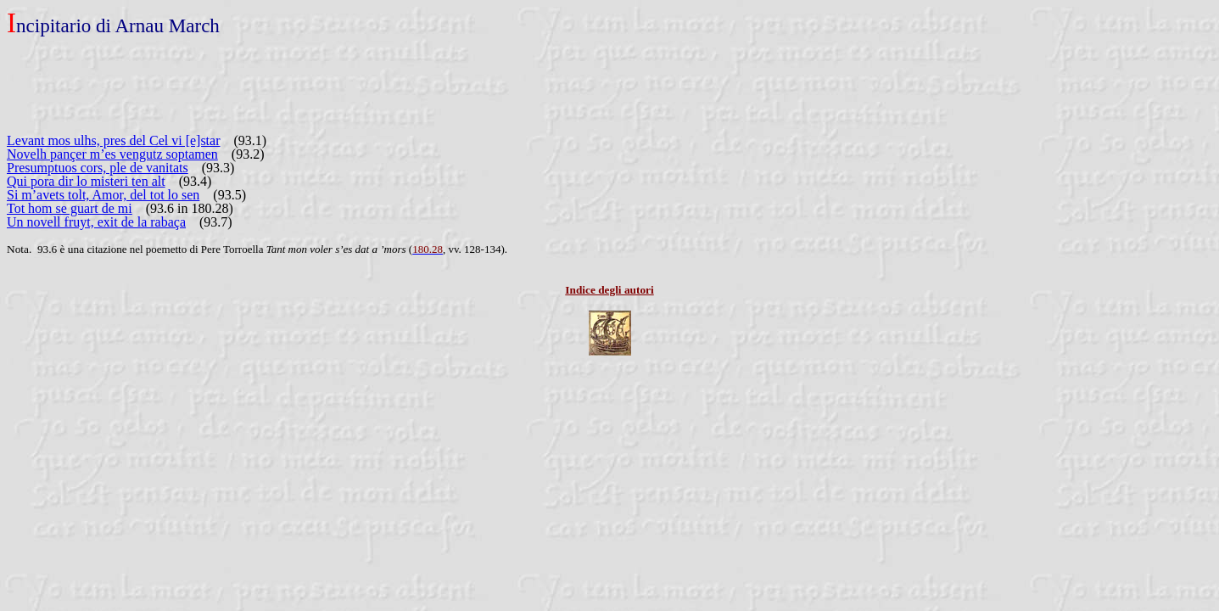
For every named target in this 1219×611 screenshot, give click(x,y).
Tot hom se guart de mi (69, 208)
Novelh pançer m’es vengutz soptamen (112, 154)
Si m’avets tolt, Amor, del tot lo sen (103, 195)
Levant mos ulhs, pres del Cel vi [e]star (114, 140)
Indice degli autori (609, 289)
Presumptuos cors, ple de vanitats (97, 167)
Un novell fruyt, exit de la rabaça (96, 222)
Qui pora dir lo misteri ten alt (86, 181)
